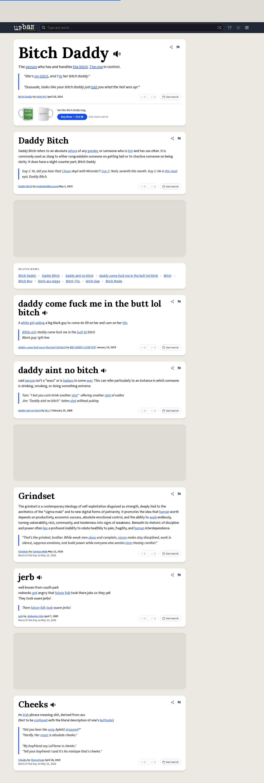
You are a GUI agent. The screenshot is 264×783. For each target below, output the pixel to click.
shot (75, 395)
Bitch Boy (25, 281)
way (89, 380)
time (128, 543)
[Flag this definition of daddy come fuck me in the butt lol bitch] (179, 301)
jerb (20, 616)
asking (40, 322)
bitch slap (93, 281)
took (49, 607)
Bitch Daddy (25, 97)
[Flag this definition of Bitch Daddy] (178, 47)
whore (72, 151)
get (34, 593)
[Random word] (219, 27)
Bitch (167, 275)
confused (41, 720)
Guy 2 (105, 171)
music (44, 735)
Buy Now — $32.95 (72, 117)
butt (80, 332)
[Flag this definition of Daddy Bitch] (179, 138)
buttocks (106, 720)
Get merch (170, 97)
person (31, 67)
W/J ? (48, 411)
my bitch (41, 76)
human (164, 511)
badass (68, 380)
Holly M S (41, 97)
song (51, 729)
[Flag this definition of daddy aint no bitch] (179, 368)
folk (67, 593)
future (59, 593)
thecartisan (37, 760)
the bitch (80, 67)
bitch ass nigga (49, 281)
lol (85, 332)
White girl (29, 332)
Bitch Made (114, 281)
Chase (66, 171)
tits (125, 322)
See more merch (98, 117)
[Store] (229, 27)
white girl (27, 322)
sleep (92, 537)
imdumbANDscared (47, 186)
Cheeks (22, 760)
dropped (72, 729)
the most (171, 171)
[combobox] (131, 27)
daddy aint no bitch (79, 275)
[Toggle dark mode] (238, 27)
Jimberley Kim (35, 616)
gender (93, 151)
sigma (122, 537)
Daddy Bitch (25, 186)
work (153, 517)
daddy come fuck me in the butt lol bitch (128, 275)
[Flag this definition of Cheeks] (179, 702)
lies (45, 528)
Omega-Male (40, 552)
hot (130, 151)
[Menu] (246, 27)
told (94, 87)
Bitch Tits (73, 281)
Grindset (23, 552)
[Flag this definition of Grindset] (179, 494)
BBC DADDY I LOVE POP (83, 347)
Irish (26, 714)
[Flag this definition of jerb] (179, 575)
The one (96, 67)
